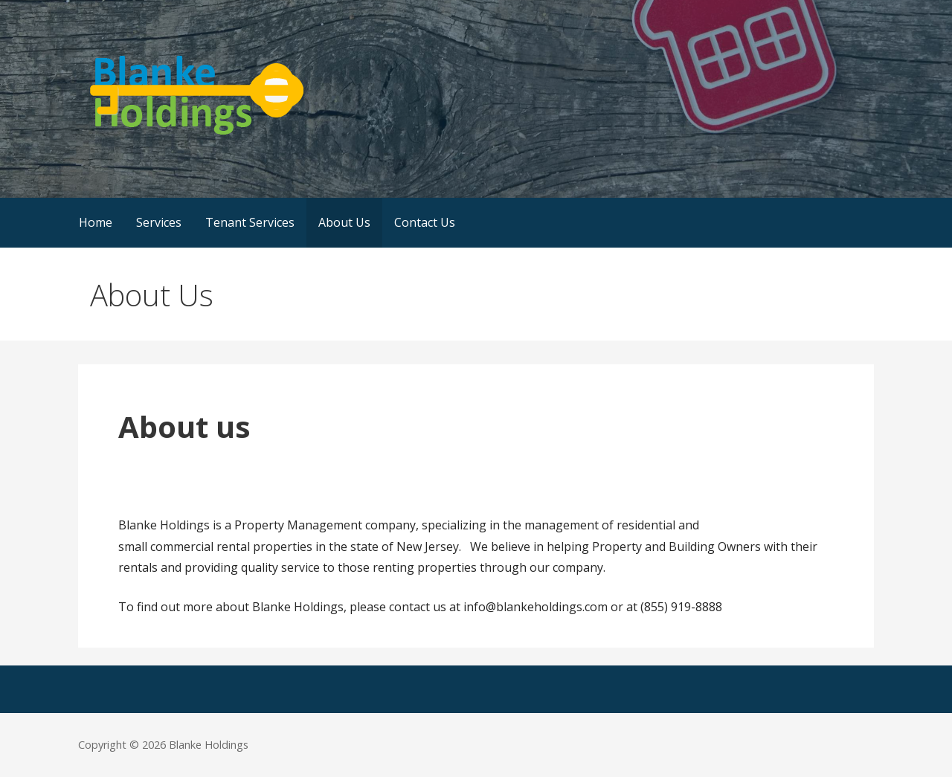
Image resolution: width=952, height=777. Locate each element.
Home (95, 222)
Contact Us (424, 222)
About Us (344, 222)
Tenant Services (250, 222)
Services (158, 222)
